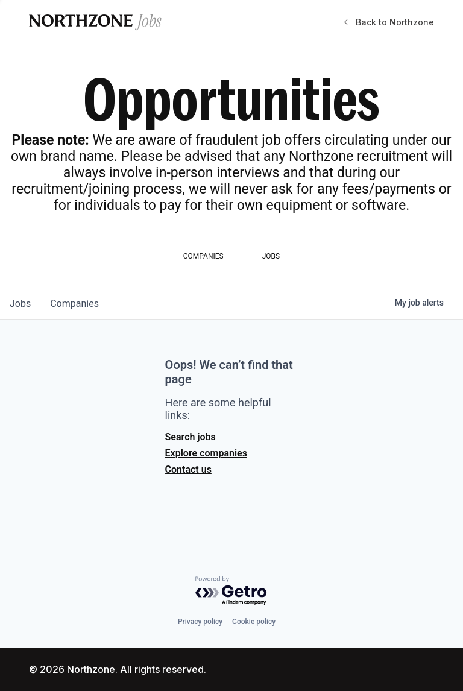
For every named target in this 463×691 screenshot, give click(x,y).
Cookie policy (254, 621)
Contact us (188, 469)
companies (74, 303)
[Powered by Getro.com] (231, 591)
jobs (20, 303)
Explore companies (206, 453)
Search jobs (190, 437)
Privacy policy (200, 621)
